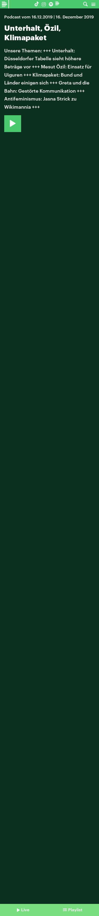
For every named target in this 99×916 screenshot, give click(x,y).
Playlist (75, 909)
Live (25, 909)
